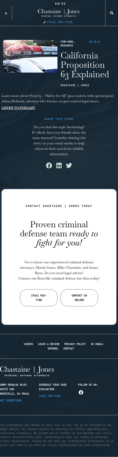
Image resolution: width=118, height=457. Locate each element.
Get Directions (11, 400)
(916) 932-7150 (49, 396)
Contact (68, 348)
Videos (28, 344)
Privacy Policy (75, 344)
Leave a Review (48, 344)
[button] (112, 13)
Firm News (67, 41)
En (57, 3)
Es (64, 3)
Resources (67, 45)
